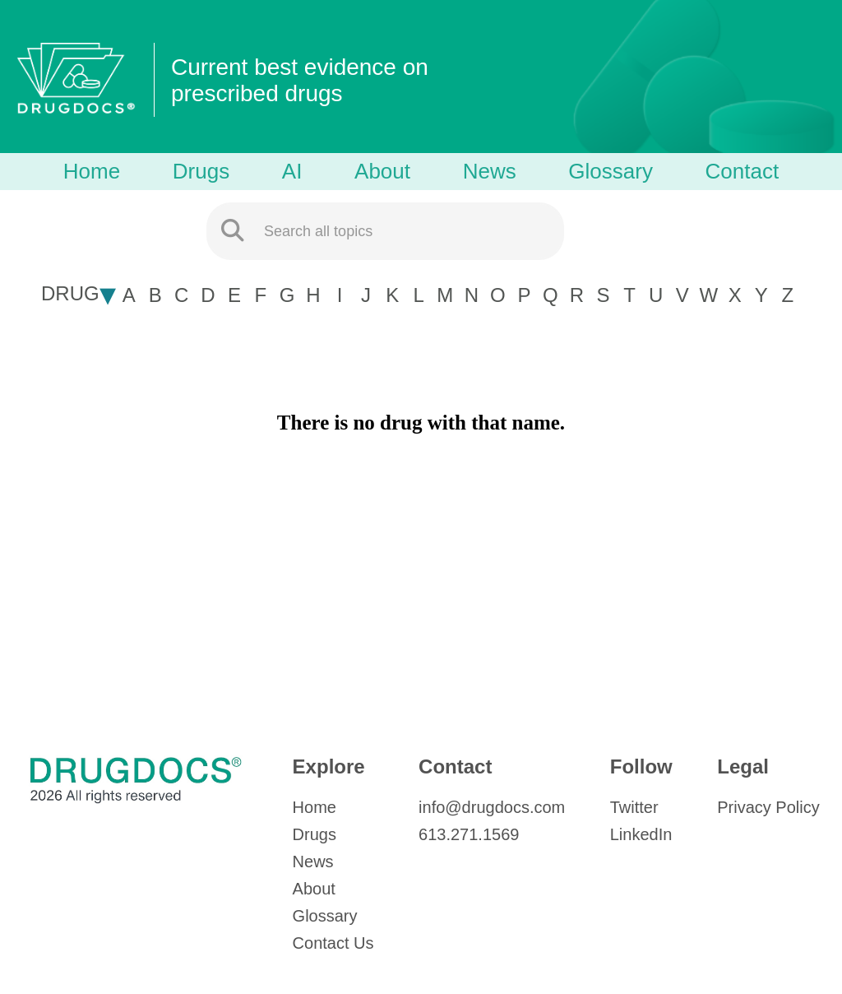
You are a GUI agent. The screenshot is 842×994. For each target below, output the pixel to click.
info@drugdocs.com (492, 807)
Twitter (634, 807)
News (489, 171)
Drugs (201, 171)
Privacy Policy (768, 807)
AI (292, 171)
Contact (743, 171)
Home (91, 171)
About (382, 171)
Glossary (610, 171)
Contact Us (333, 943)
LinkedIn (641, 834)
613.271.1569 (469, 834)
